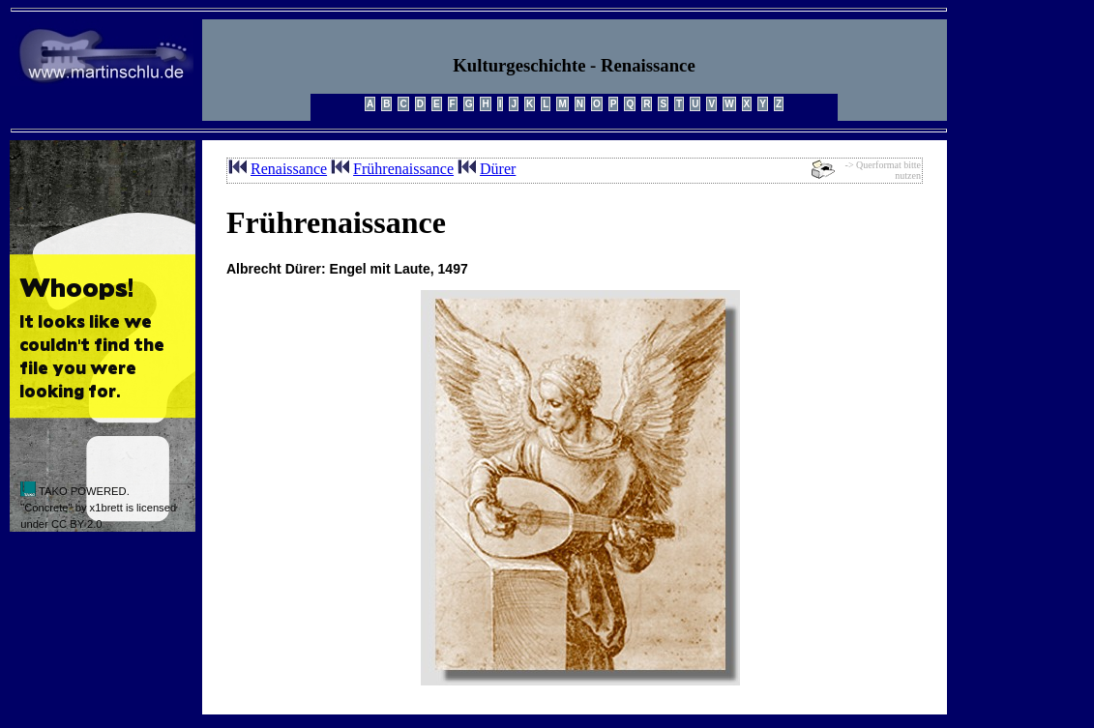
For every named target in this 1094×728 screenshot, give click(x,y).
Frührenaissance (403, 168)
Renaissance (289, 168)
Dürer (498, 168)
